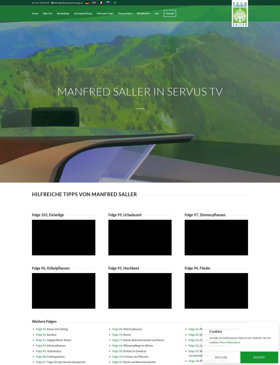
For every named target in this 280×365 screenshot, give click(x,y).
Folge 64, (117, 345)
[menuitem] (87, 2)
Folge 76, (117, 334)
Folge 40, (194, 334)
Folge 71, (117, 340)
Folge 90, (41, 345)
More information (229, 342)
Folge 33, (194, 345)
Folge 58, (117, 351)
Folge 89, (41, 351)
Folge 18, (194, 360)
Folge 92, (41, 334)
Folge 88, (41, 356)
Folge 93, (41, 329)
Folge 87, (41, 362)
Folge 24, (194, 351)
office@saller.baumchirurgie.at (68, 2)
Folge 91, (41, 340)
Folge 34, (194, 340)
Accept (259, 357)
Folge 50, (117, 356)
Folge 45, (194, 329)
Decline (221, 357)
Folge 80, (117, 329)
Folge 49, (117, 362)
